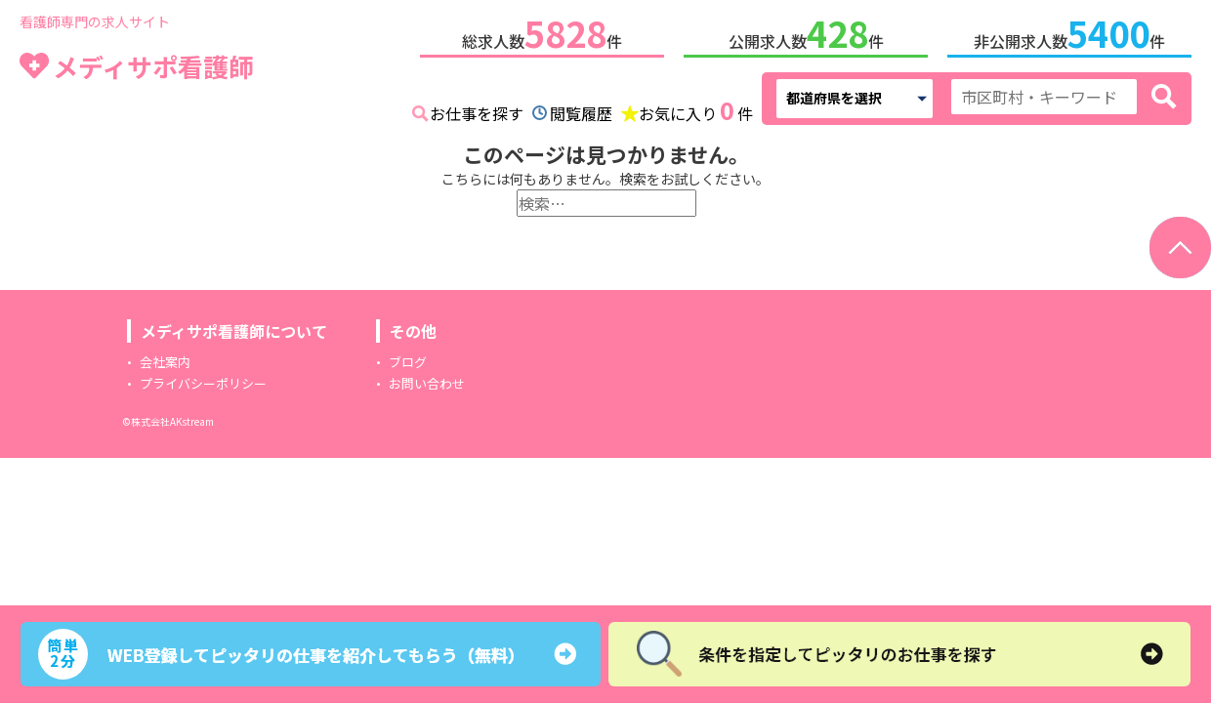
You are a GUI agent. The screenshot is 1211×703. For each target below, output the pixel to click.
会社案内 (165, 358)
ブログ (408, 358)
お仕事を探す (476, 109)
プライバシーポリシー (203, 379)
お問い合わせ (427, 379)
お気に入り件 (696, 107)
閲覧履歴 (581, 109)
